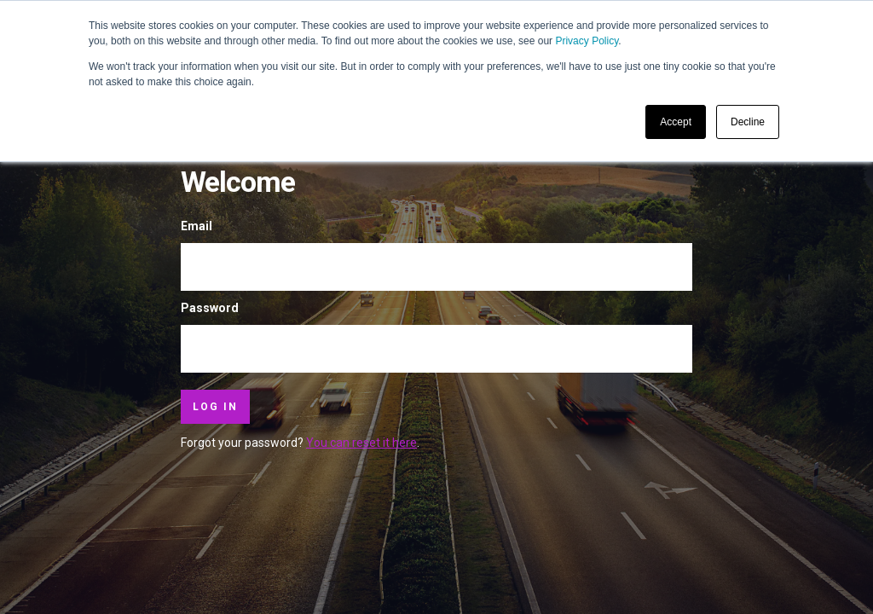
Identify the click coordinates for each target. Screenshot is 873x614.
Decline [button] (748, 122)
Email (196, 226)
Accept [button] (675, 122)
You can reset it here (361, 442)
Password (210, 308)
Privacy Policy (586, 41)
